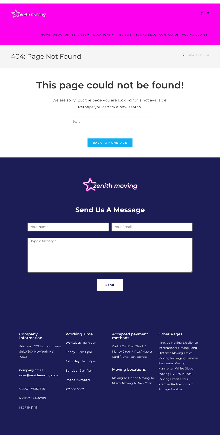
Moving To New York (136, 383)
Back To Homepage (110, 142)
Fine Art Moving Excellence (178, 342)
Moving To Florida (125, 378)
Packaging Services (184, 358)
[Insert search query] (110, 122)
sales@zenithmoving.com (38, 375)
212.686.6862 (75, 389)
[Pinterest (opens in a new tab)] (202, 13)
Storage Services (170, 389)
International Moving (173, 348)
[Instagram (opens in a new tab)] (208, 13)
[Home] (183, 55)
